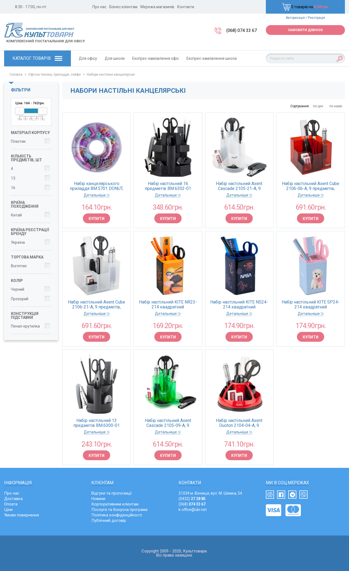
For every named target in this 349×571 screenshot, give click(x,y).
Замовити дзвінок (305, 30)
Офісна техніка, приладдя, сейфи (54, 74)
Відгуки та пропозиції (111, 493)
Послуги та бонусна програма (119, 509)
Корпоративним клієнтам (115, 504)
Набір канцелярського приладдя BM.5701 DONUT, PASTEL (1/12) (96, 186)
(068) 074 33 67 (241, 30)
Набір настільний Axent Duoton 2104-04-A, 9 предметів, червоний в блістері (239, 423)
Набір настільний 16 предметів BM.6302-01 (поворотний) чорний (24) (168, 186)
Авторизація (295, 18)
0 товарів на (305, 7)
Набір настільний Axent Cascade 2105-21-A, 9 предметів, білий (239, 186)
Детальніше (97, 195)
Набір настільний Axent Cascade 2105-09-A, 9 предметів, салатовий (168, 423)
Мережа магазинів (157, 7)
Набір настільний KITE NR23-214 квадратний (168, 305)
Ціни (8, 509)
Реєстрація (316, 18)
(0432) (192, 498)
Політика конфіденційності (116, 515)
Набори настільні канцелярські (111, 74)
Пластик (18, 141)
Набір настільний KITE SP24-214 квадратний (310, 305)
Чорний (17, 289)
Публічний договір (108, 520)
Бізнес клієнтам (123, 7)
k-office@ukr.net (193, 509)
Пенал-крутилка (25, 326)
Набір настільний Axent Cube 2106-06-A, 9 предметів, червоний (310, 186)
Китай (16, 215)
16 (13, 188)
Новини (98, 498)
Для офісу (88, 58)
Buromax (19, 266)
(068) (192, 504)
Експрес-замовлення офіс (155, 58)
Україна (18, 242)
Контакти (185, 7)
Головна (16, 74)
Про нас (99, 7)
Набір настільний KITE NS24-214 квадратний (239, 305)
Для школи (115, 58)
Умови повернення (21, 515)
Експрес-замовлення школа (211, 58)
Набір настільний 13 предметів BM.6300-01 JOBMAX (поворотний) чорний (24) (96, 423)
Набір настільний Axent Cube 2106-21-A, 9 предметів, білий (96, 305)
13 (13, 178)
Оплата (10, 504)
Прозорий (19, 299)
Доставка (13, 498)
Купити (96, 218)
